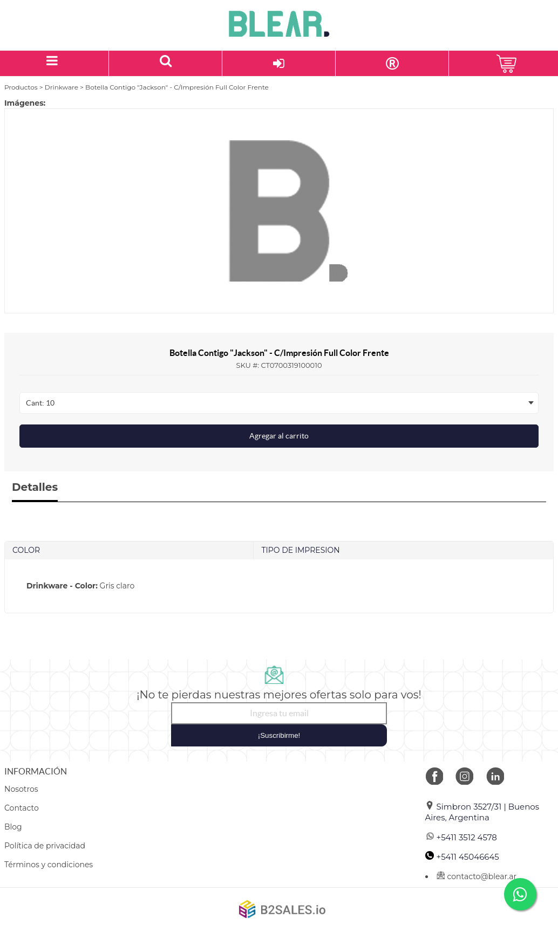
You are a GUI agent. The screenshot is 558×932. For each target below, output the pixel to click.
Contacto (21, 808)
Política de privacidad (44, 846)
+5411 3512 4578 (461, 837)
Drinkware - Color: (62, 586)
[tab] (279, 586)
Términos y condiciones (48, 864)
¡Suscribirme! (279, 735)
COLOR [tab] (26, 550)
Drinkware (61, 87)
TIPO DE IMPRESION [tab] (300, 550)
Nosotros (21, 789)
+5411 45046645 (462, 857)
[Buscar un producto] (165, 63)
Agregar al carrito (279, 435)
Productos (21, 87)
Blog (13, 827)
